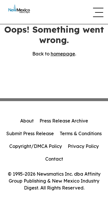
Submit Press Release (30, 133)
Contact (54, 159)
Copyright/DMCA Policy (35, 146)
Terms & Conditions (81, 133)
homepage (63, 54)
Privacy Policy (83, 146)
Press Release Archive (63, 121)
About (27, 121)
